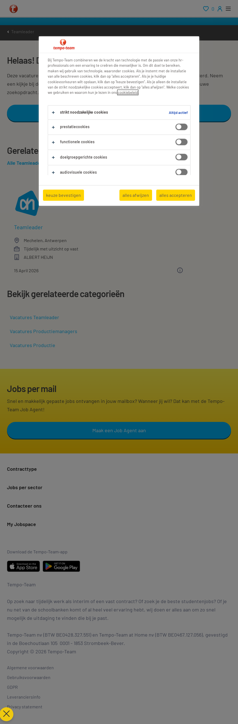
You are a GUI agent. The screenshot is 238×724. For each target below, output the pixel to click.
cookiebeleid (128, 92)
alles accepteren (175, 195)
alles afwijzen (135, 195)
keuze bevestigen (63, 195)
